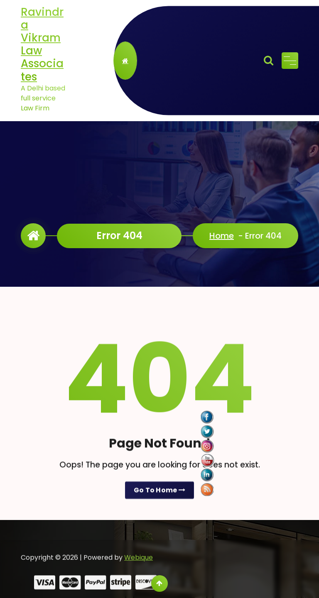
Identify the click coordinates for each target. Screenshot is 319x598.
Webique (138, 569)
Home (221, 236)
